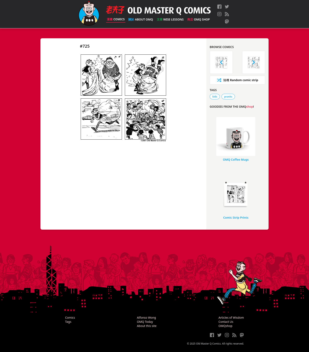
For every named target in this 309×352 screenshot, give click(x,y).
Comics (116, 19)
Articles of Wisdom (231, 317)
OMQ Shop (198, 19)
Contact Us (226, 322)
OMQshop (225, 326)
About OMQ (140, 19)
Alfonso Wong (146, 317)
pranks (228, 96)
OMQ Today (145, 322)
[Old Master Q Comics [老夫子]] (88, 14)
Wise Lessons (170, 19)
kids (214, 96)
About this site (146, 326)
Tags (68, 322)
